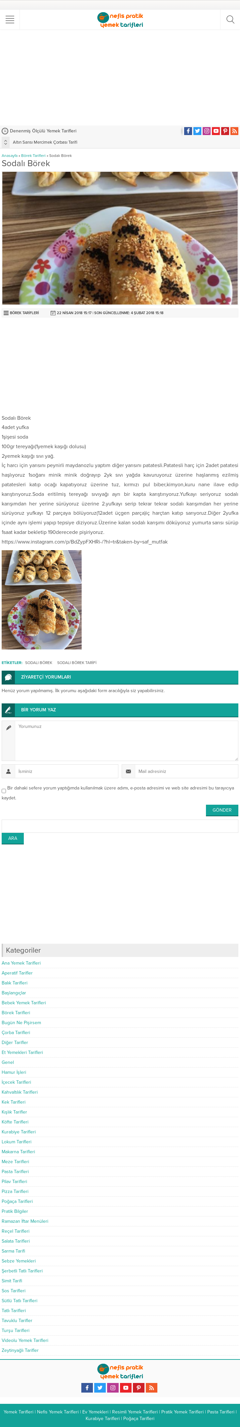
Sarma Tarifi (13, 1251)
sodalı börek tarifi (77, 662)
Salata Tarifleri (16, 1241)
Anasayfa (10, 155)
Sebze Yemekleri (19, 1261)
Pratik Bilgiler (15, 1211)
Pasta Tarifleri (15, 1171)
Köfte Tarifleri (15, 1122)
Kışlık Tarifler (14, 1112)
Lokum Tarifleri (16, 1142)
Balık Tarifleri (14, 983)
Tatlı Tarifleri (14, 1310)
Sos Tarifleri (13, 1291)
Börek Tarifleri (33, 155)
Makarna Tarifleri (18, 1152)
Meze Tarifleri (15, 1162)
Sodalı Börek (38, 662)
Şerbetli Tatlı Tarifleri (22, 1271)
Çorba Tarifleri (16, 1032)
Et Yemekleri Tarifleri (22, 1052)
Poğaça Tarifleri (17, 1201)
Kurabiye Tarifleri (19, 1132)
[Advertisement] (121, 77)
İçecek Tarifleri (16, 1082)
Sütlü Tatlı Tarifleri (19, 1301)
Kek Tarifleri (13, 1102)
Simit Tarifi (12, 1281)
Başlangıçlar (14, 993)
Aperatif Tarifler (17, 973)
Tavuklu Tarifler (17, 1320)
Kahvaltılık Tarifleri (20, 1092)
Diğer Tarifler (15, 1042)
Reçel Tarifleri (15, 1231)
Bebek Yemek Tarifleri (24, 1003)
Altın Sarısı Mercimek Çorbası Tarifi (45, 142)
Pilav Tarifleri (14, 1181)
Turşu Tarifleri (15, 1330)
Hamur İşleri (14, 1072)
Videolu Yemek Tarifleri (25, 1340)
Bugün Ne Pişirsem (21, 1022)
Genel (8, 1062)
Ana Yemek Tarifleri (21, 963)
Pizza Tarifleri (15, 1191)
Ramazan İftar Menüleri (25, 1221)
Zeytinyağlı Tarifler (20, 1350)
